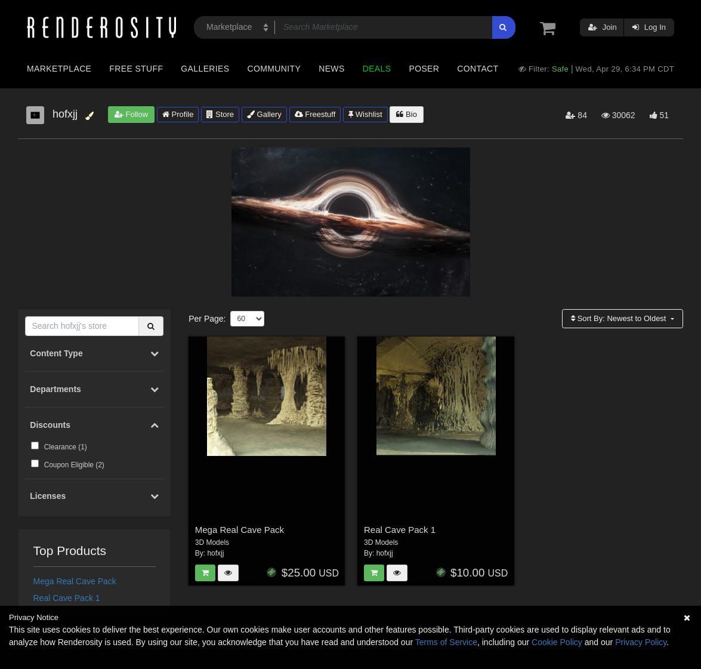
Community (274, 68)
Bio (406, 114)
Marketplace (59, 68)
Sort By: (619, 318)
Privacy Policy (640, 642)
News (331, 68)
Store (220, 114)
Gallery (264, 114)
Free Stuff (136, 68)
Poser (424, 68)
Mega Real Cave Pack (74, 581)
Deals (377, 68)
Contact (477, 68)
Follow (131, 114)
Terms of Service (446, 642)
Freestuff (315, 114)
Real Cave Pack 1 (66, 598)
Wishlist (365, 114)
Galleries (205, 68)
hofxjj (215, 553)
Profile (177, 114)
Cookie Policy (557, 642)
